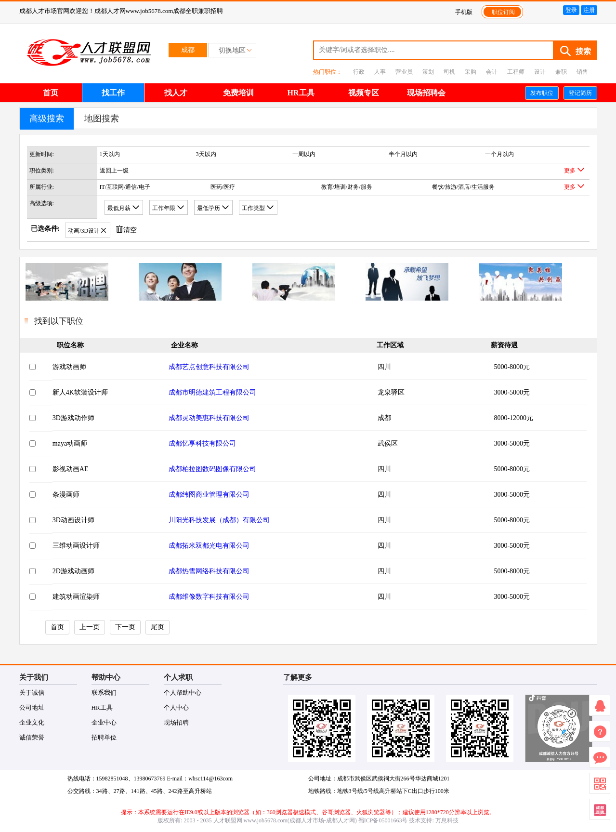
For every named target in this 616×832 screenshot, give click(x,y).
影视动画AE (70, 469)
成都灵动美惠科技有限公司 (209, 418)
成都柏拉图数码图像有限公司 (212, 469)
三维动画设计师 (76, 545)
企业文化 (31, 722)
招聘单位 (104, 737)
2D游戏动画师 (73, 571)
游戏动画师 (69, 366)
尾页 (157, 627)
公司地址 (31, 707)
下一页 (125, 627)
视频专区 (363, 93)
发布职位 (541, 93)
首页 (50, 93)
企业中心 (104, 722)
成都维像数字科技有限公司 (209, 596)
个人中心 (176, 707)
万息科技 (447, 820)
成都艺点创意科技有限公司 (209, 366)
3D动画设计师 (73, 520)
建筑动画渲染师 (76, 596)
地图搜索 (101, 118)
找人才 (175, 93)
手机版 (463, 12)
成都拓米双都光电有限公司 (209, 545)
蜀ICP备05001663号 (383, 820)
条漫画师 (65, 494)
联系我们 (104, 692)
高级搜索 (46, 118)
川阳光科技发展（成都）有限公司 (219, 520)
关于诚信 (31, 692)
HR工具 (301, 93)
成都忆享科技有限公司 (202, 443)
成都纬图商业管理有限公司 (209, 494)
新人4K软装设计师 (80, 392)
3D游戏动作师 (73, 418)
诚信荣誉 (31, 737)
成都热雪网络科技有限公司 (209, 571)
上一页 (89, 627)
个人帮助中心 (182, 692)
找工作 (113, 93)
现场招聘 (176, 722)
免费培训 (238, 93)
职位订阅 (503, 12)
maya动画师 (69, 443)
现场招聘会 (426, 93)
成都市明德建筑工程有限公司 (212, 392)
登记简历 (580, 93)
